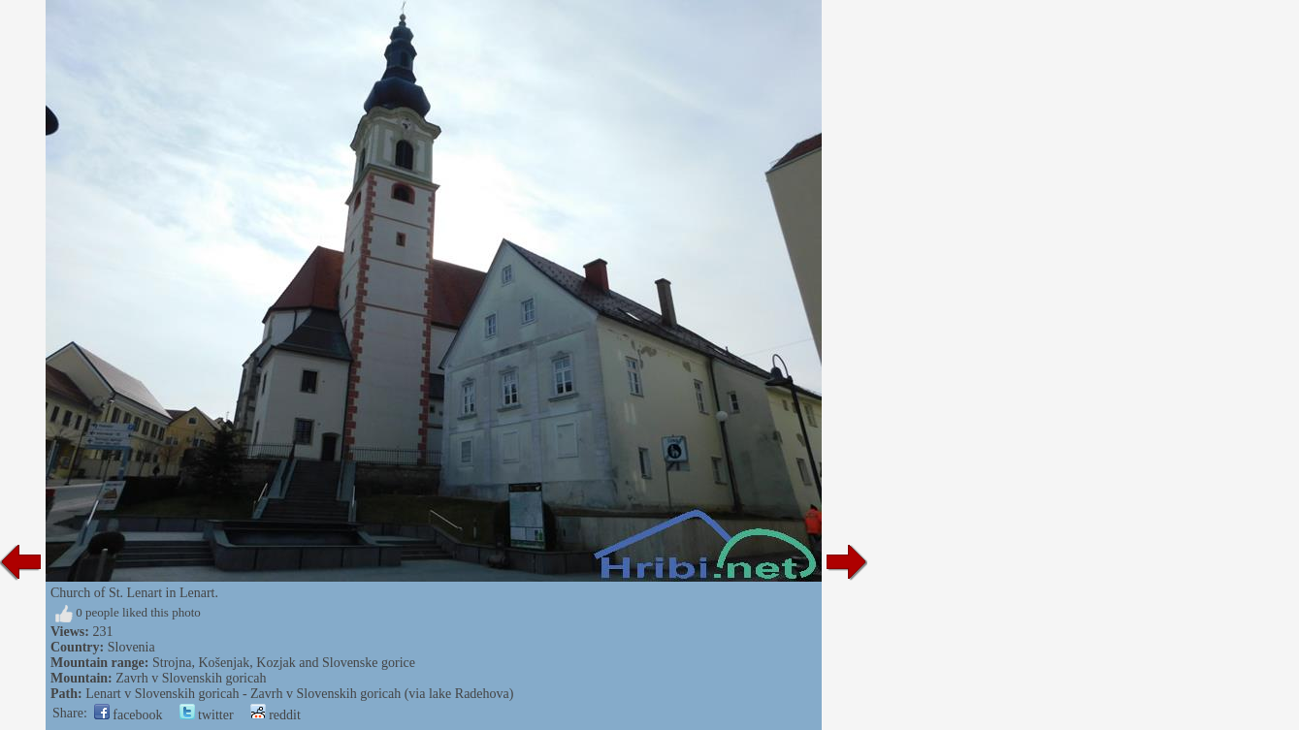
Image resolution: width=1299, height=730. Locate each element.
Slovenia (131, 647)
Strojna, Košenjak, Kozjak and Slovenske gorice (283, 662)
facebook (128, 715)
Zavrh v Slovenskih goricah (190, 678)
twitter (206, 715)
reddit (275, 715)
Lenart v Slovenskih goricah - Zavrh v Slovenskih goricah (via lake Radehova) (299, 693)
